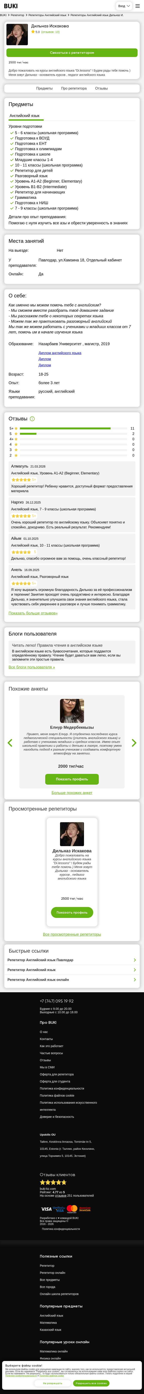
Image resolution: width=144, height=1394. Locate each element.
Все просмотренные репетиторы (72, 934)
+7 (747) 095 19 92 (57, 1001)
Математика (48, 1322)
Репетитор (47, 1265)
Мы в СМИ (47, 1067)
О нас (44, 1032)
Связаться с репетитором (72, 53)
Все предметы (50, 1280)
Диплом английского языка (60, 353)
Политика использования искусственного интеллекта (68, 1106)
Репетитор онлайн (52, 1272)
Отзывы (45, 1060)
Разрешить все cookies (91, 1383)
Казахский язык (50, 1329)
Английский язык (51, 1315)
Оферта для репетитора (57, 1074)
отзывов (60, 1195)
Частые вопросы (51, 1053)
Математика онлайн (54, 1351)
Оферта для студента (55, 1081)
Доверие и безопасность (57, 1116)
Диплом (45, 359)
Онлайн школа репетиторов (59, 1294)
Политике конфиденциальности (21, 1376)
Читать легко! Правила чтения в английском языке (57, 645)
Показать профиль (72, 779)
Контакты (46, 1039)
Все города (47, 1287)
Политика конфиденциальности (62, 1088)
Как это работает (51, 1046)
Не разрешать (52, 1383)
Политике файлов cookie (51, 1376)
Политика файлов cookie (57, 1095)
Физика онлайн (50, 1358)
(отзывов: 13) (50, 32)
